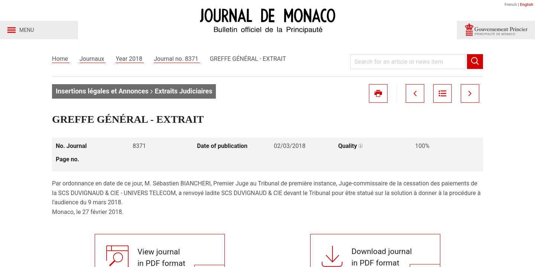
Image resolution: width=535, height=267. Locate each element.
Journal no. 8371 (177, 58)
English (526, 4)
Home (60, 58)
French (511, 4)
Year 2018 (130, 58)
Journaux (93, 58)
